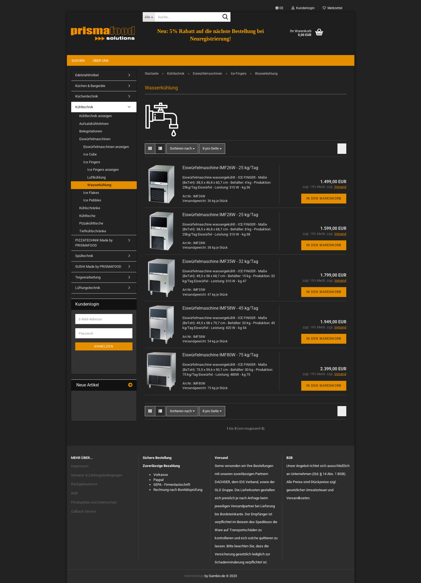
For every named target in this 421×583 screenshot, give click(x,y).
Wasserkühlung (99, 185)
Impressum (79, 466)
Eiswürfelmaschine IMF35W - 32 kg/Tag (220, 261)
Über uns (101, 61)
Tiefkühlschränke (92, 231)
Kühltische (87, 216)
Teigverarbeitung (87, 277)
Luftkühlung (96, 177)
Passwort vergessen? (91, 366)
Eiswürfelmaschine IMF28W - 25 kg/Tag (220, 214)
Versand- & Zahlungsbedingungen (96, 475)
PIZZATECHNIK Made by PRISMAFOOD (94, 242)
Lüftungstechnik (87, 288)
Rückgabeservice (84, 484)
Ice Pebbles (92, 200)
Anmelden (103, 346)
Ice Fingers (91, 162)
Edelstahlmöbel (87, 75)
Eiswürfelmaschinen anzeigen (106, 147)
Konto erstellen (86, 358)
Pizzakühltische (91, 223)
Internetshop (194, 576)
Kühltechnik (84, 107)
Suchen (78, 61)
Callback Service (83, 511)
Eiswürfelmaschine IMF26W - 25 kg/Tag (220, 167)
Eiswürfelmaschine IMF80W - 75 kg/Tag (220, 354)
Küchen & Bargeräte (90, 86)
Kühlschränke (89, 208)
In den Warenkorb (323, 198)
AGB (74, 493)
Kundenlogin (303, 8)
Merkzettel (332, 8)
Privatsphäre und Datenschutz (94, 502)
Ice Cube (90, 154)
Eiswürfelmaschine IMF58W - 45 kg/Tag (220, 308)
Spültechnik (84, 256)
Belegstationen (90, 131)
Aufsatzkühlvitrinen (94, 124)
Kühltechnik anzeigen (95, 116)
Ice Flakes (91, 193)
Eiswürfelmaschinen (94, 139)
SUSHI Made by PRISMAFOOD (98, 267)
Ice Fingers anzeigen (103, 170)
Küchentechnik (86, 96)
